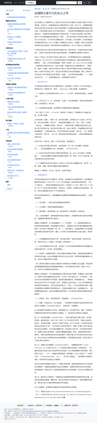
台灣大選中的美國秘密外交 (16, 93)
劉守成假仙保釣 (12, 154)
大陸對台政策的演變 (14, 68)
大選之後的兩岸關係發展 (15, 107)
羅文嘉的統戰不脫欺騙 (14, 149)
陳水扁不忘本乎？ (13, 176)
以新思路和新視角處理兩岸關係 (18, 73)
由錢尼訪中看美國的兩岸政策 (17, 87)
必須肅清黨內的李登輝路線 (16, 17)
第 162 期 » (27, 10)
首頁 (15, 3)
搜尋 (89, 3)
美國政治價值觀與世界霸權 (16, 24)
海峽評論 (8, 2)
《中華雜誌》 (30, 3)
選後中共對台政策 (13, 102)
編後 (8, 185)
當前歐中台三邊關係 (14, 37)
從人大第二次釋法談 (14, 78)
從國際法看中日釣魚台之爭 (16, 59)
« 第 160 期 (9, 10)
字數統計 (9, 189)
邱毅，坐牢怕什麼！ (14, 144)
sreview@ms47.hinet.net (33, 411)
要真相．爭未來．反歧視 (15, 123)
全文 (79, 3)
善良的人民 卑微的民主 (15, 170)
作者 (84, 3)
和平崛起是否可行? (13, 165)
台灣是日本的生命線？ (14, 42)
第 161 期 (46, 9)
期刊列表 (22, 3)
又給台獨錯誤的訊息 (14, 160)
